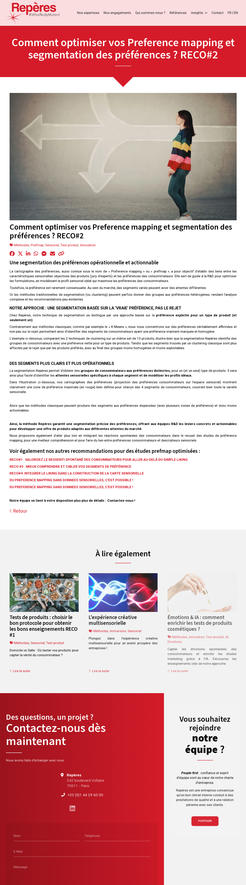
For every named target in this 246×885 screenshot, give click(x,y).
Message (20, 867)
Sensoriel (52, 245)
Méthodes (21, 245)
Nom (17, 836)
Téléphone (92, 836)
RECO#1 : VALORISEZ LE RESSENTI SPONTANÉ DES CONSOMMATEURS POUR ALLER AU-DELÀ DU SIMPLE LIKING (99, 460)
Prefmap (37, 245)
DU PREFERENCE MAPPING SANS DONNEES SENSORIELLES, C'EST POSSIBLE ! (71, 480)
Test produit (69, 245)
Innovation (88, 245)
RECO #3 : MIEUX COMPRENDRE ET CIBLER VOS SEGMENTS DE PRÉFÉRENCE (70, 467)
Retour (18, 511)
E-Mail (18, 851)
